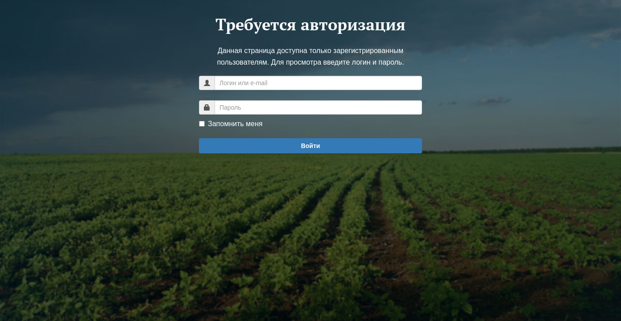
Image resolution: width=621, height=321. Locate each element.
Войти (310, 145)
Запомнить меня (230, 124)
